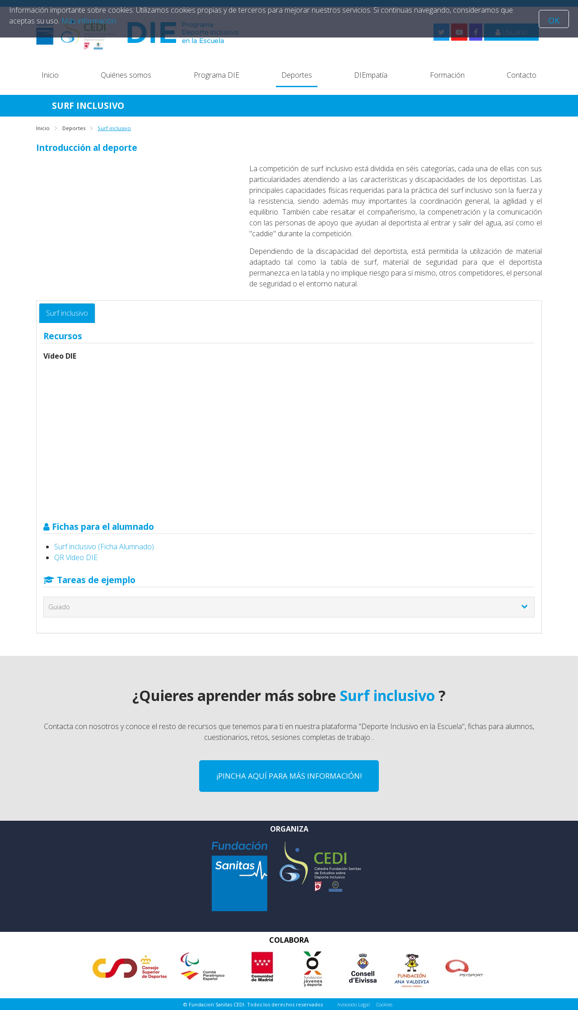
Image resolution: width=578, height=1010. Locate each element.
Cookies (384, 1004)
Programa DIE (216, 75)
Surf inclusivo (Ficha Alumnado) (104, 547)
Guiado (59, 607)
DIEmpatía (370, 75)
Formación (447, 75)
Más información (88, 21)
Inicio (50, 75)
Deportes (296, 75)
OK (553, 20)
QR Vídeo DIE (76, 557)
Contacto (521, 75)
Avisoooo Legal (353, 1004)
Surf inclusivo (67, 313)
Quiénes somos (126, 75)
